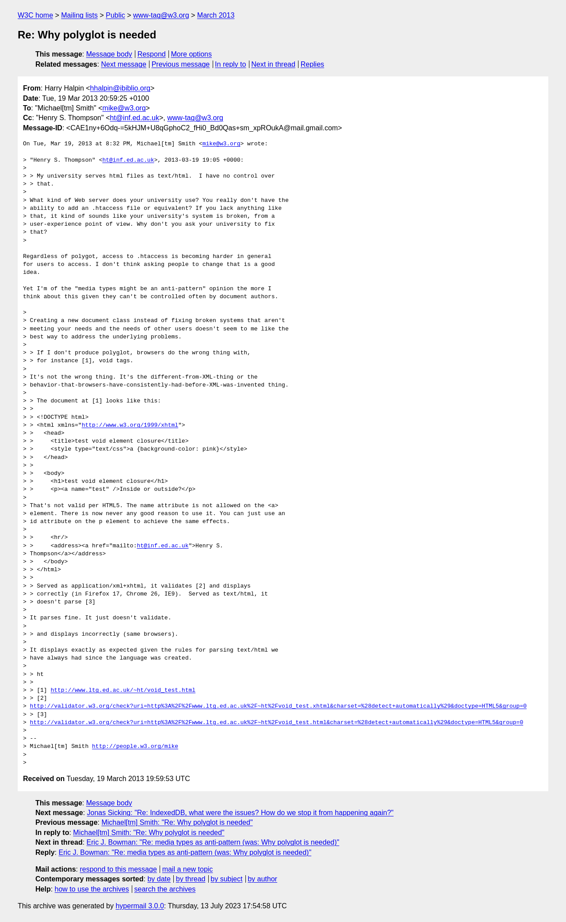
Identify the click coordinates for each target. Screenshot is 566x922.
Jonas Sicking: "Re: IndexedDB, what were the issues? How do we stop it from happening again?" (240, 812)
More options (191, 54)
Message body (109, 54)
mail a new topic (187, 869)
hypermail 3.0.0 (139, 906)
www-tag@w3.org (161, 15)
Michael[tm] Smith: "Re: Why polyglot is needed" (176, 822)
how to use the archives (92, 889)
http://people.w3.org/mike (135, 747)
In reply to (230, 64)
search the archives (165, 889)
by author (262, 879)
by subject (226, 879)
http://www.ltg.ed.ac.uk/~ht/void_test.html (122, 690)
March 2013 (216, 15)
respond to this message (118, 869)
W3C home (35, 15)
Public (115, 15)
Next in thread (273, 64)
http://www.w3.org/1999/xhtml (130, 425)
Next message (123, 64)
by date (158, 879)
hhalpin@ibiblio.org (120, 88)
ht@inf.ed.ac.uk (134, 117)
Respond (152, 54)
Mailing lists (79, 15)
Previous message (181, 64)
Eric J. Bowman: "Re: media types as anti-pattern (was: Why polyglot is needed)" (213, 842)
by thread (191, 879)
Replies (312, 64)
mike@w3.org (124, 108)
